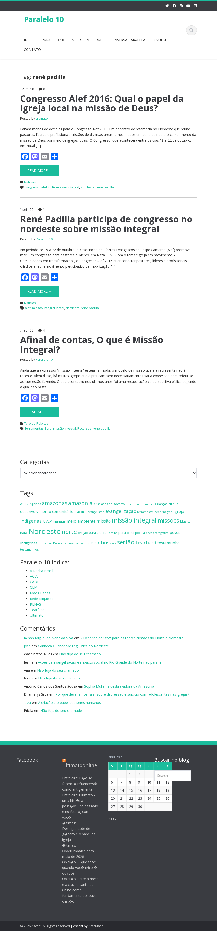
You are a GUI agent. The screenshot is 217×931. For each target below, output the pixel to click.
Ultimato (37, 615)
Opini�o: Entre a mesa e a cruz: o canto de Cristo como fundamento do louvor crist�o (76, 890)
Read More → (39, 170)
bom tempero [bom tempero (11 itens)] (145, 504)
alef (28, 308)
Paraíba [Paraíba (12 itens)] (112, 533)
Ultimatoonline (75, 765)
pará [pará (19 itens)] (122, 532)
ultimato (42, 118)
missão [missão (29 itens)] (103, 521)
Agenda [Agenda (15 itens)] (35, 504)
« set (107, 818)
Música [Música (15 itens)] (185, 521)
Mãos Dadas (40, 593)
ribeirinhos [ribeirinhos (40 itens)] (96, 542)
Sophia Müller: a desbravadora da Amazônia (119, 686)
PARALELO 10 (53, 40)
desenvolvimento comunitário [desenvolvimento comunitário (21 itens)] (46, 511)
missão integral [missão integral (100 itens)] (134, 520)
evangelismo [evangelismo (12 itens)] (95, 512)
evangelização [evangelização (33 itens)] (120, 511)
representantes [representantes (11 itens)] (73, 543)
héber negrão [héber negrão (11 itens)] (163, 512)
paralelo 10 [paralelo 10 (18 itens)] (98, 532)
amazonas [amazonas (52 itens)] (54, 502)
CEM (33, 587)
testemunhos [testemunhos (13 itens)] (29, 549)
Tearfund (37, 609)
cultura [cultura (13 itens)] (173, 504)
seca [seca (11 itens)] (113, 543)
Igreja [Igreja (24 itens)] (178, 511)
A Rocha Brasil (41, 570)
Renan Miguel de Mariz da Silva (48, 638)
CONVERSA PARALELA (127, 40)
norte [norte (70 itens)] (69, 532)
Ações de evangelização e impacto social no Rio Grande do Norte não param (99, 662)
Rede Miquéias (41, 598)
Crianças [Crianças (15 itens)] (161, 504)
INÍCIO (29, 40)
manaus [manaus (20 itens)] (59, 521)
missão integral (67, 187)
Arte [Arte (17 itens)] (97, 503)
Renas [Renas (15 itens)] (57, 543)
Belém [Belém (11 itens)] (130, 504)
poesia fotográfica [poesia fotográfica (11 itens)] (157, 533)
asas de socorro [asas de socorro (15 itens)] (113, 504)
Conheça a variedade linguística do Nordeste (73, 646)
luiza (27, 702)
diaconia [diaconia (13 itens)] (80, 512)
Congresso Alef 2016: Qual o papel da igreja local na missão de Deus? (102, 103)
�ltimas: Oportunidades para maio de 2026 (74, 851)
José (27, 646)
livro (48, 428)
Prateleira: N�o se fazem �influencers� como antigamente (75, 784)
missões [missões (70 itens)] (168, 520)
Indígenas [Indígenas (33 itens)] (30, 521)
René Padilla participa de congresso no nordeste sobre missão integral (106, 224)
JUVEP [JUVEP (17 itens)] (47, 521)
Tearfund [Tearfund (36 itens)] (145, 542)
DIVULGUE (161, 40)
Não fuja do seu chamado (80, 654)
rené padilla (105, 187)
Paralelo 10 (44, 19)
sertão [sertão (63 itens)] (125, 542)
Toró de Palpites (36, 423)
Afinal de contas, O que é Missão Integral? (91, 345)
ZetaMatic (95, 926)
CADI (34, 581)
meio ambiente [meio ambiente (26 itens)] (81, 521)
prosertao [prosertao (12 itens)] (45, 543)
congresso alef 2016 (40, 187)
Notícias (30, 182)
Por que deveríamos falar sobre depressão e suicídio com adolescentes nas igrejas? (122, 694)
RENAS (35, 604)
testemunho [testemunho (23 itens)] (168, 542)
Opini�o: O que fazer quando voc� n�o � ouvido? (75, 868)
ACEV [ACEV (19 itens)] (24, 503)
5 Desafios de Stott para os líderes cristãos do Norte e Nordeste (131, 638)
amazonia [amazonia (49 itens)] (80, 502)
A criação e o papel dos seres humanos (69, 702)
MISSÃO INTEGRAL (86, 40)
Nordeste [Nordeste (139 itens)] (45, 531)
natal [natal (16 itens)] (24, 533)
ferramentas (34, 428)
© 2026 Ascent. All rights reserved (45, 926)
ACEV (34, 576)
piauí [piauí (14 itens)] (130, 533)
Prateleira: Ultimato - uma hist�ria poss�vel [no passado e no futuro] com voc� (76, 806)
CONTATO (32, 49)
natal (60, 308)
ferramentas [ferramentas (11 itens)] (145, 512)
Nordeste (88, 187)
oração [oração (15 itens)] (83, 533)
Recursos (84, 428)
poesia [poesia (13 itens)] (140, 533)
